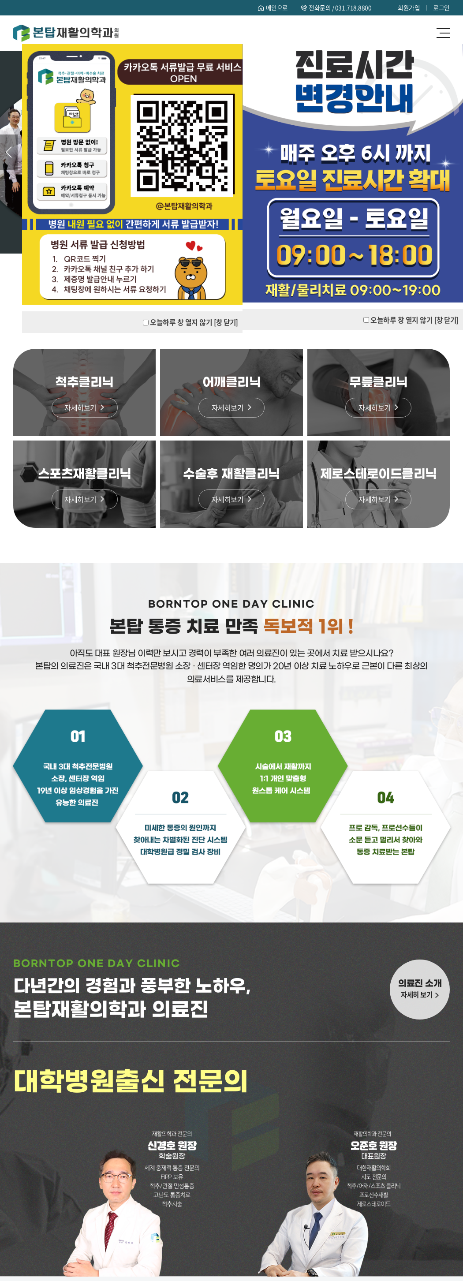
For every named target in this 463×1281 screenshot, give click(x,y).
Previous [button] (9, 152)
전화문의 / (340, 7)
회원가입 (409, 7)
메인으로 (276, 7)
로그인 (441, 7)
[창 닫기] (446, 319)
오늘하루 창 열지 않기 (400, 319)
